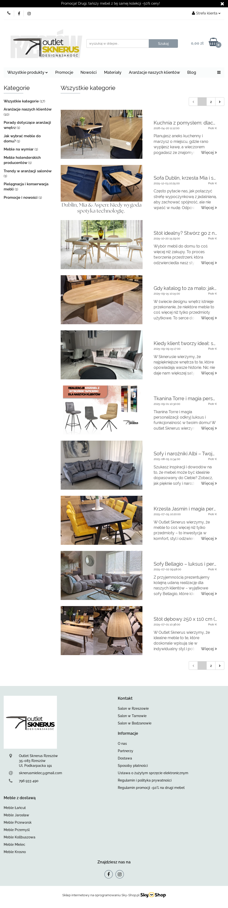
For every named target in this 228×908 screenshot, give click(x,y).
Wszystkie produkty (27, 72)
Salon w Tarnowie (132, 716)
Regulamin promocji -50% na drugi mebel (151, 788)
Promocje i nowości (21, 197)
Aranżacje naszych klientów (154, 72)
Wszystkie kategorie (22, 101)
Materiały (112, 72)
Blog (191, 72)
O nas (122, 744)
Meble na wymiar (19, 149)
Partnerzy (125, 751)
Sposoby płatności (133, 766)
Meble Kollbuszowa (19, 837)
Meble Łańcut (15, 808)
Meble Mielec (14, 844)
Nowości (88, 72)
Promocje (64, 72)
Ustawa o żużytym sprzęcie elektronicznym (153, 773)
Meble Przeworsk (18, 822)
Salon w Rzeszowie (133, 708)
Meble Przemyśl (17, 830)
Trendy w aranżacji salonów (28, 171)
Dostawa (125, 758)
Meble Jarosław (16, 815)
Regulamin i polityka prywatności (145, 780)
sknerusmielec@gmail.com (40, 773)
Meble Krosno (15, 852)
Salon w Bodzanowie (134, 723)
